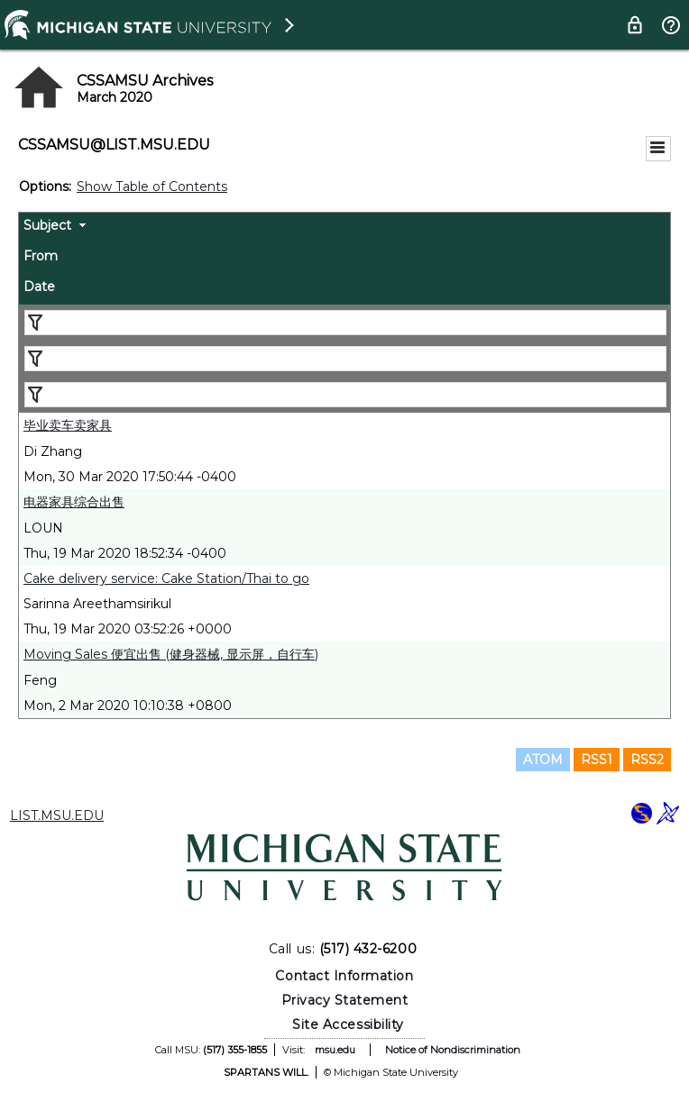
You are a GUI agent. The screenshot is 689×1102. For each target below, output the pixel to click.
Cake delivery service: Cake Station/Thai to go (166, 578)
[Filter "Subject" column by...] (345, 322)
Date (39, 286)
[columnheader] (344, 228)
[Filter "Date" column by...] (345, 394)
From (40, 256)
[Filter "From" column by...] (345, 358)
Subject (47, 225)
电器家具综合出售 (73, 502)
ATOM (543, 759)
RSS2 (647, 759)
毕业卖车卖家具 (67, 425)
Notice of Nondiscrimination (452, 1049)
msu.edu (335, 1049)
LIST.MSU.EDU (57, 815)
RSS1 (596, 759)
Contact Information (344, 976)
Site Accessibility (348, 1024)
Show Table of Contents (152, 186)
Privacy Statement (345, 1000)
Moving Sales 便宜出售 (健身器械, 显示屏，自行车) (170, 654)
